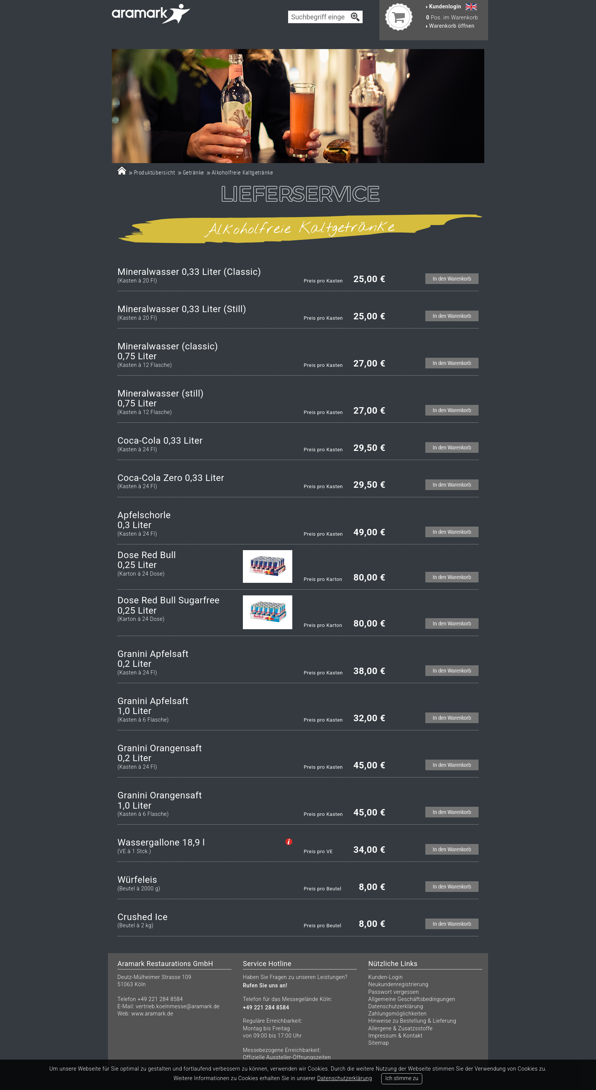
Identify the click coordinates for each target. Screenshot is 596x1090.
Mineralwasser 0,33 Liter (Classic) (189, 272)
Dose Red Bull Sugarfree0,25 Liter (168, 605)
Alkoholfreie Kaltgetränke (242, 172)
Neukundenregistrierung (398, 984)
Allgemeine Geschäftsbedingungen (411, 999)
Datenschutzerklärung (395, 1006)
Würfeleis (137, 880)
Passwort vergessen (393, 992)
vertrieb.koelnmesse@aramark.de (178, 1006)
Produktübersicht (154, 172)
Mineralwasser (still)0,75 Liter (160, 399)
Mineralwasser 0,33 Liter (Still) (181, 309)
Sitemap (378, 1043)
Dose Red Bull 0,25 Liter (146, 560)
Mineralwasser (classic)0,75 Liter (167, 351)
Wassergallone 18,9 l (161, 842)
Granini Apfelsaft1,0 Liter (153, 706)
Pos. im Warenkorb (452, 17)
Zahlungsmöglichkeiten (397, 1014)
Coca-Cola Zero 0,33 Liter (170, 478)
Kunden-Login (385, 977)
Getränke (193, 172)
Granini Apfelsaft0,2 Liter (153, 659)
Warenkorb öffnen (450, 26)
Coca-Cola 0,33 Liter (160, 441)
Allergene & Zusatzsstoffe (400, 1028)
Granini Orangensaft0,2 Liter (159, 753)
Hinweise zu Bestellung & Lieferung (412, 1021)
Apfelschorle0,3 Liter (144, 520)
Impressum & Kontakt (395, 1036)
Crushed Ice (142, 917)
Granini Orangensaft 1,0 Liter (159, 800)
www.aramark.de (152, 1014)
